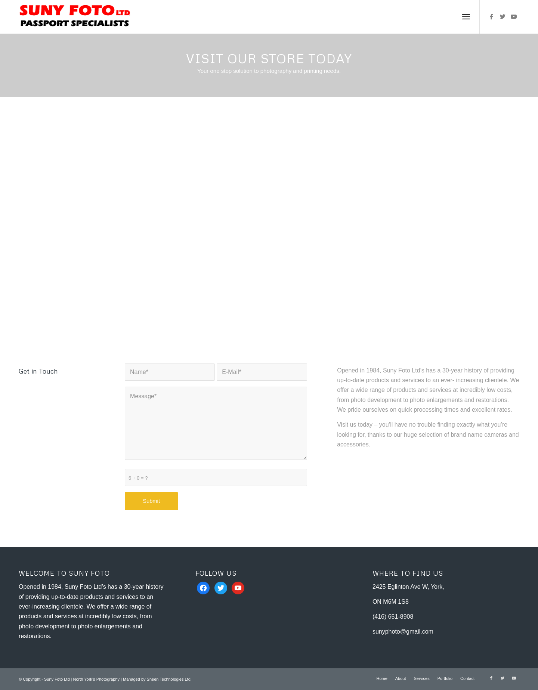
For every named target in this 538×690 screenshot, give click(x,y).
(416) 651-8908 (392, 616)
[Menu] (466, 17)
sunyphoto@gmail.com (402, 631)
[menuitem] (381, 678)
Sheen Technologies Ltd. (169, 679)
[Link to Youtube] (513, 16)
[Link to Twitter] (502, 16)
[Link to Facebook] (491, 16)
